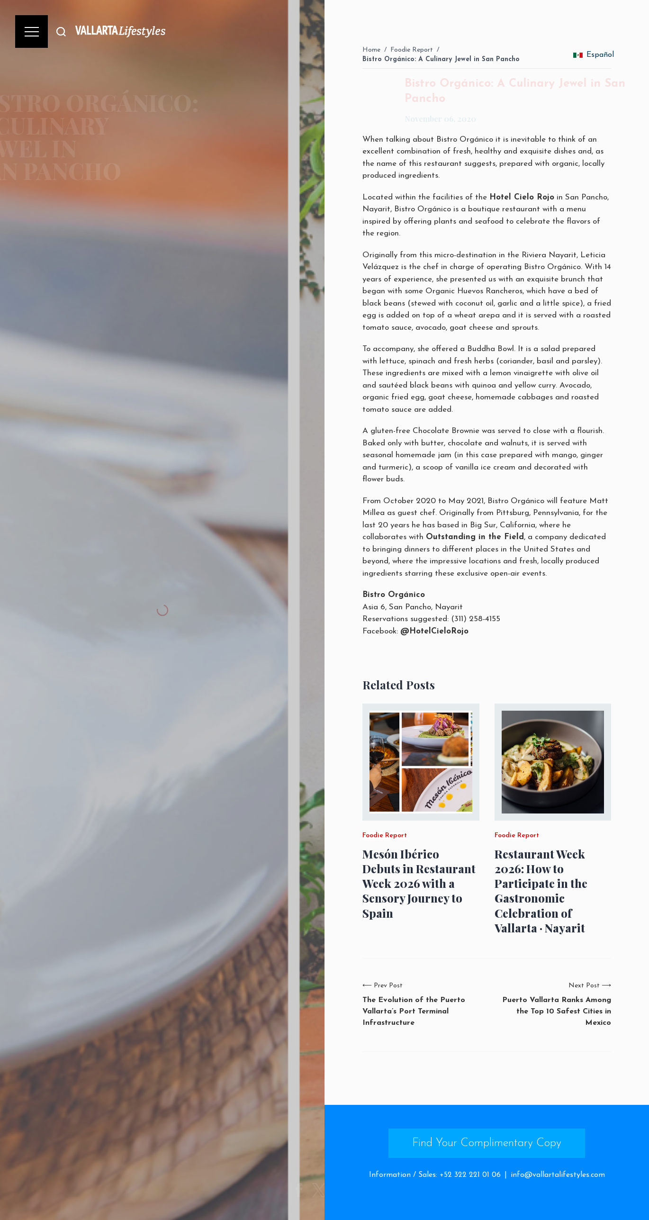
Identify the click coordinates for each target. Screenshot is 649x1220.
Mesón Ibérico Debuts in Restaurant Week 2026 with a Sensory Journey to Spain (419, 884)
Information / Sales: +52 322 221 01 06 (435, 1175)
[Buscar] (61, 31)
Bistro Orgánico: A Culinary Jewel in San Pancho (441, 59)
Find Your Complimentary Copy (486, 1143)
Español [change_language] (593, 55)
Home (371, 50)
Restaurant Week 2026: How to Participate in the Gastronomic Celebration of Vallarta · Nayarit (541, 891)
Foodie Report (411, 50)
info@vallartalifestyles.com (558, 1175)
